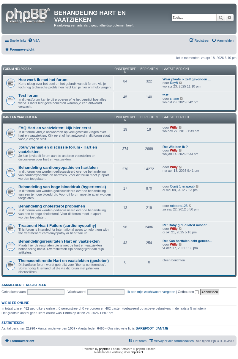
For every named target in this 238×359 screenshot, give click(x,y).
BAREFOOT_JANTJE (151, 328)
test (165, 95)
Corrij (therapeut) (182, 186)
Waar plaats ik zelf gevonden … (187, 79)
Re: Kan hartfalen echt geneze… (187, 241)
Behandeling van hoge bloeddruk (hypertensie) (62, 187)
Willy (174, 127)
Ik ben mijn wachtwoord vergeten (151, 292)
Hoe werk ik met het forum (42, 79)
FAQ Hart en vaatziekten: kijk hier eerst (54, 128)
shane (174, 98)
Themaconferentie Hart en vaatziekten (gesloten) (63, 260)
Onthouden (188, 292)
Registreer (36, 285)
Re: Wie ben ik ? (175, 147)
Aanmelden (11, 285)
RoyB (174, 83)
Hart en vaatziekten (20, 117)
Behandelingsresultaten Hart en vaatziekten (59, 241)
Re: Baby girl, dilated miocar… (186, 225)
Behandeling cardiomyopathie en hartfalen (58, 167)
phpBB (103, 349)
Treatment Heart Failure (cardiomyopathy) (57, 225)
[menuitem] (34, 40)
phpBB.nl (137, 352)
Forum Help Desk (17, 69)
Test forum (28, 95)
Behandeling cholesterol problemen (51, 206)
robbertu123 (178, 205)
